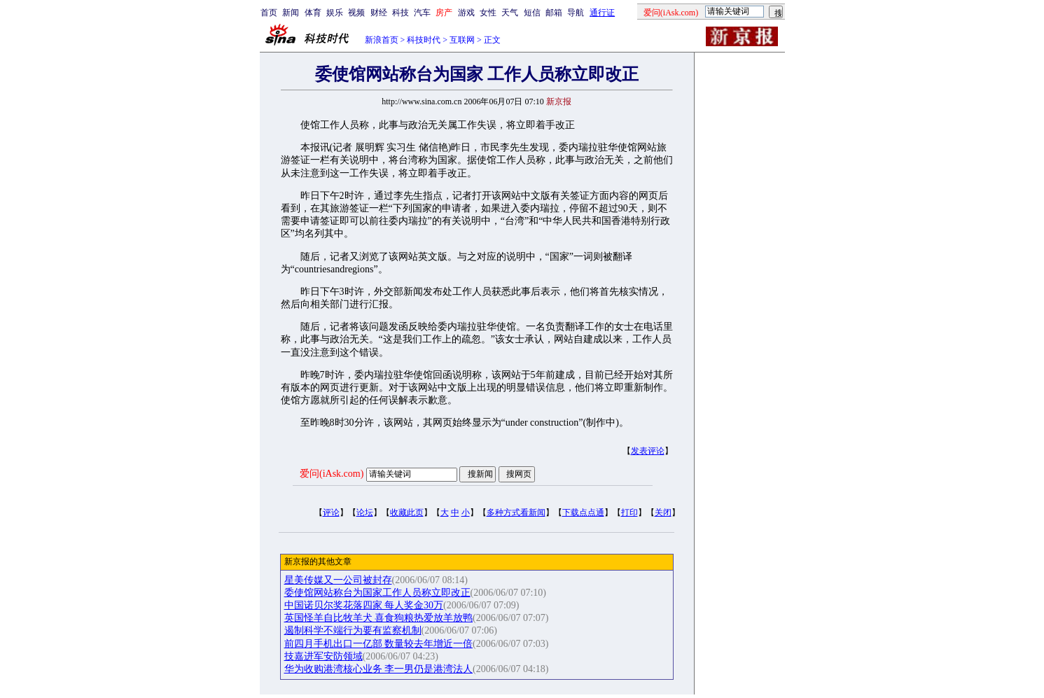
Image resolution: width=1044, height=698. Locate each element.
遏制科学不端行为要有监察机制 (353, 630)
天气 (509, 13)
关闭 (663, 512)
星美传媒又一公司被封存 (338, 580)
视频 (356, 13)
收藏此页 (407, 512)
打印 (629, 512)
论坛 (364, 512)
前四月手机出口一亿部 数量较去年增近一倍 (378, 643)
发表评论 (647, 451)
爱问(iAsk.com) (331, 473)
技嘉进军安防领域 (323, 656)
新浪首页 (381, 40)
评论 (331, 512)
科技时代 (423, 40)
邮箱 (553, 13)
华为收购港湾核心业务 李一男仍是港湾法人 (378, 669)
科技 (400, 13)
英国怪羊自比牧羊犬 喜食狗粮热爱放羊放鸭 (378, 618)
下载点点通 (583, 512)
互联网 (462, 40)
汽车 (422, 13)
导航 (575, 13)
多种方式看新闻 (516, 512)
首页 (268, 13)
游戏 (466, 13)
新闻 (290, 13)
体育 (313, 13)
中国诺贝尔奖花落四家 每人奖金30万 (364, 605)
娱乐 (334, 13)
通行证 (602, 13)
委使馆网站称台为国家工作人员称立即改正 (377, 592)
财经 (378, 13)
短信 (532, 13)
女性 (488, 13)
